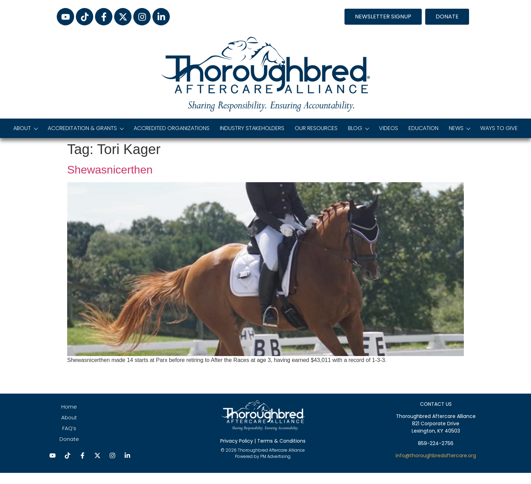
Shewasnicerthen (109, 169)
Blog (358, 128)
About (25, 128)
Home (69, 406)
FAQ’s (69, 428)
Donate (69, 439)
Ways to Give (499, 128)
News (459, 128)
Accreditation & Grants (85, 128)
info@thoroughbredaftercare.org (436, 455)
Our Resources (316, 128)
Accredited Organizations (171, 128)
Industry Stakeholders (252, 128)
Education (423, 128)
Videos (388, 128)
